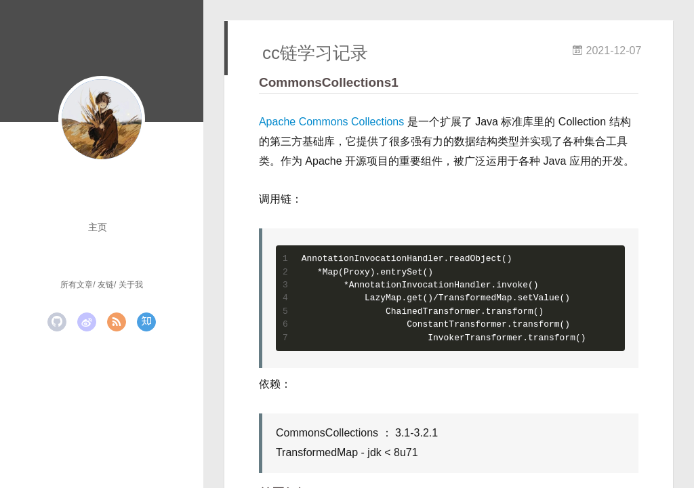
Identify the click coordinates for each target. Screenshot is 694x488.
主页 (97, 227)
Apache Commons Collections (331, 121)
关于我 (131, 284)
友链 (106, 284)
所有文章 (76, 284)
